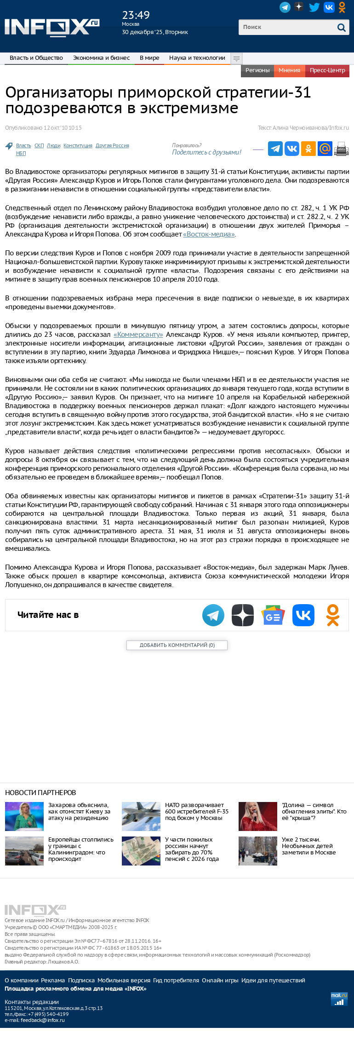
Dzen (299, 7)
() (177, 645)
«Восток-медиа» (208, 234)
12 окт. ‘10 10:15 (62, 127)
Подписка (81, 980)
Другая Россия (112, 145)
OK (343, 7)
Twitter (314, 7)
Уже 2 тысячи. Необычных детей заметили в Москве (309, 846)
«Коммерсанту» (138, 334)
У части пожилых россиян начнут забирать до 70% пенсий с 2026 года (192, 849)
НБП (21, 153)
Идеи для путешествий (273, 980)
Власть (23, 145)
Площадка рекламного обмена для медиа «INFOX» (76, 989)
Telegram (285, 7)
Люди (53, 145)
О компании (21, 980)
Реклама (53, 980)
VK (329, 7)
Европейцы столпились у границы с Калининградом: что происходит (80, 849)
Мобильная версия (123, 980)
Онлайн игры (220, 980)
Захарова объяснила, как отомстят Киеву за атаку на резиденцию (79, 811)
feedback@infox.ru (42, 1020)
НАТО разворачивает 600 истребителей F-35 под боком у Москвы (196, 811)
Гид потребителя (176, 980)
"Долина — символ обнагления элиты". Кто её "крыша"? (314, 811)
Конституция (77, 145)
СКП (39, 145)
